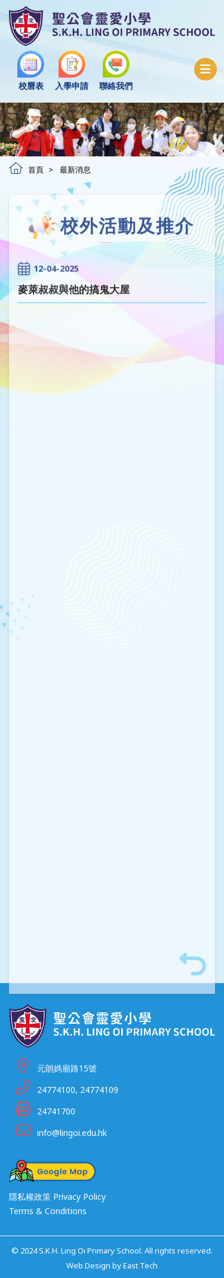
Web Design (88, 1265)
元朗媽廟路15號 (67, 1068)
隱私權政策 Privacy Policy (57, 1196)
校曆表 (30, 71)
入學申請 (71, 71)
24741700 (56, 1111)
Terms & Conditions (48, 1211)
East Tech (140, 1265)
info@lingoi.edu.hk (72, 1132)
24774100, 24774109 (77, 1089)
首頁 (26, 169)
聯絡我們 (116, 71)
